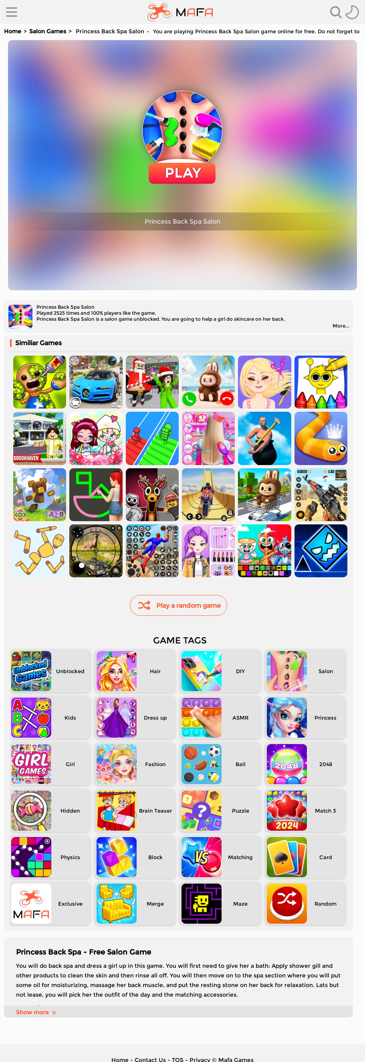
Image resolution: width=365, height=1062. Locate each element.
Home (12, 31)
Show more (36, 1012)
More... (341, 326)
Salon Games (47, 31)
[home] (180, 12)
